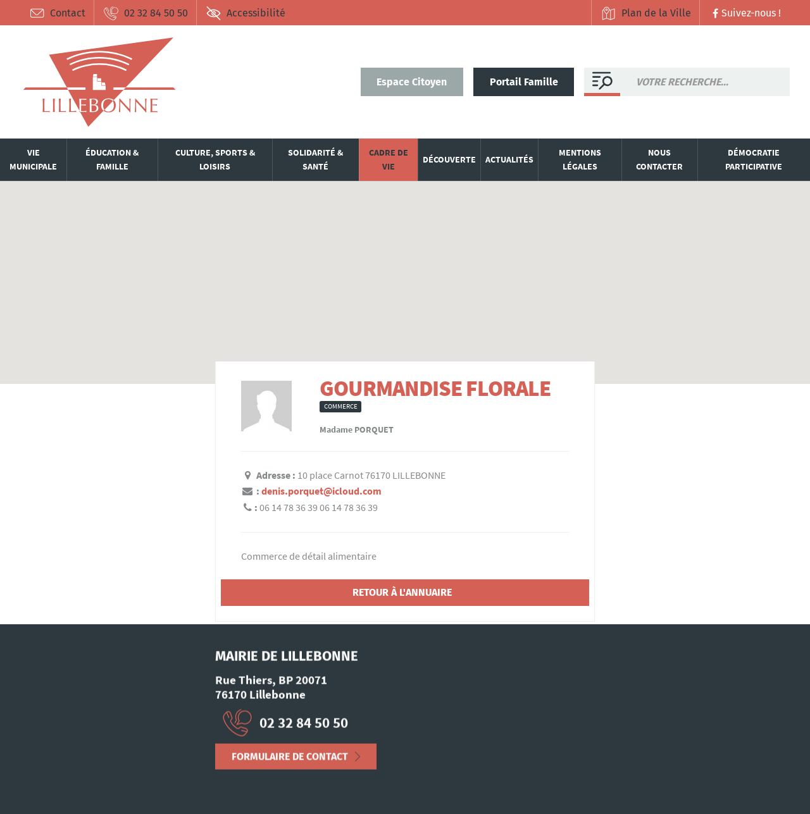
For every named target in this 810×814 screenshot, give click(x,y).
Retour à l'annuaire (402, 592)
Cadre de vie (388, 159)
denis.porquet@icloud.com (321, 490)
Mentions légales (580, 159)
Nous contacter (659, 159)
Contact (57, 13)
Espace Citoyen (412, 82)
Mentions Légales (58, 772)
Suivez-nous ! (745, 13)
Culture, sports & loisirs (215, 159)
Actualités (509, 159)
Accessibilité (245, 13)
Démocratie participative (753, 159)
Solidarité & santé (315, 159)
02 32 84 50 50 (145, 13)
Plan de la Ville (646, 13)
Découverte (449, 159)
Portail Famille (524, 82)
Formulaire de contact (290, 760)
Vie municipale (33, 159)
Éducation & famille (112, 159)
